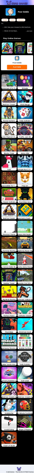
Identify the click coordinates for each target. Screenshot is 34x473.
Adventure (21, 20)
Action (12, 20)
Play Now (17, 67)
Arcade (5, 20)
